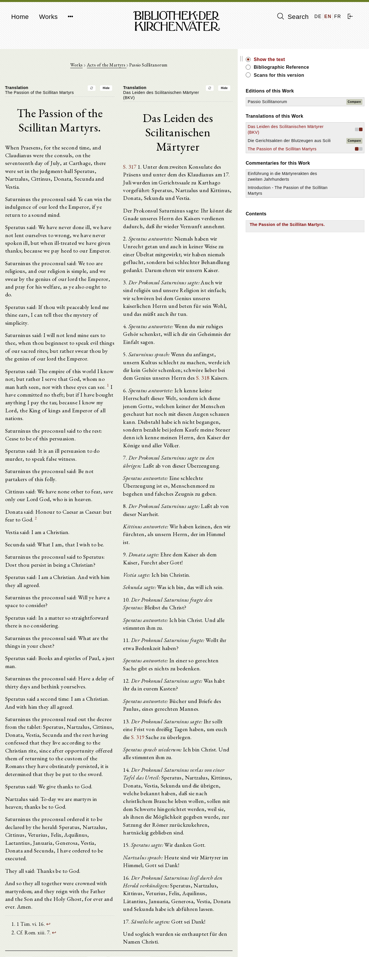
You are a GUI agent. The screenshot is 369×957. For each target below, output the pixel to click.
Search (293, 16)
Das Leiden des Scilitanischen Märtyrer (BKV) (309, 132)
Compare (354, 101)
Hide (125, 89)
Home (20, 16)
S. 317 (150, 149)
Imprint (288, 938)
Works (48, 16)
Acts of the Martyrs (126, 66)
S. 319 (241, 682)
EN (327, 16)
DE (318, 16)
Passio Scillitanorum (307, 101)
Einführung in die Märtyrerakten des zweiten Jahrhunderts (312, 196)
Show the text (308, 59)
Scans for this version (318, 75)
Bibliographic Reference (320, 67)
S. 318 (175, 340)
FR (337, 16)
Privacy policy (295, 944)
